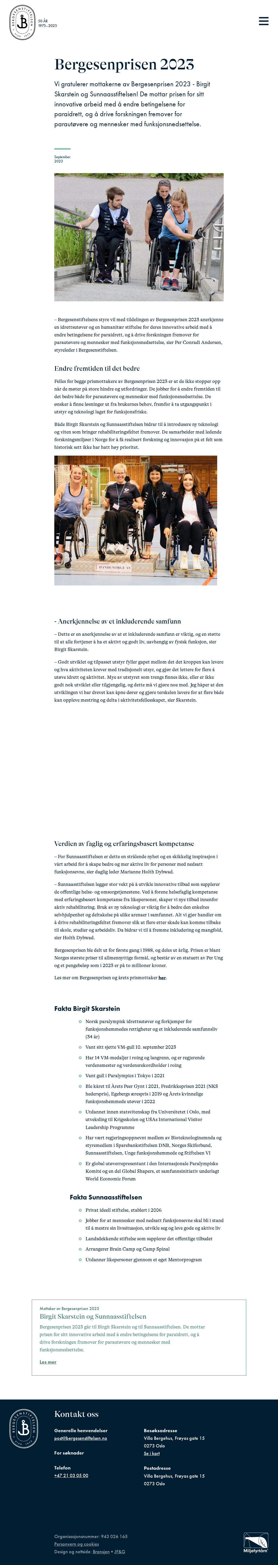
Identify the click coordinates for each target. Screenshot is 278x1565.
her (162, 978)
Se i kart (152, 1453)
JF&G (119, 1552)
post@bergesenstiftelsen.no (80, 1438)
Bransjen (101, 1552)
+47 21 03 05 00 (71, 1475)
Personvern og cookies (76, 1544)
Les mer (48, 1362)
